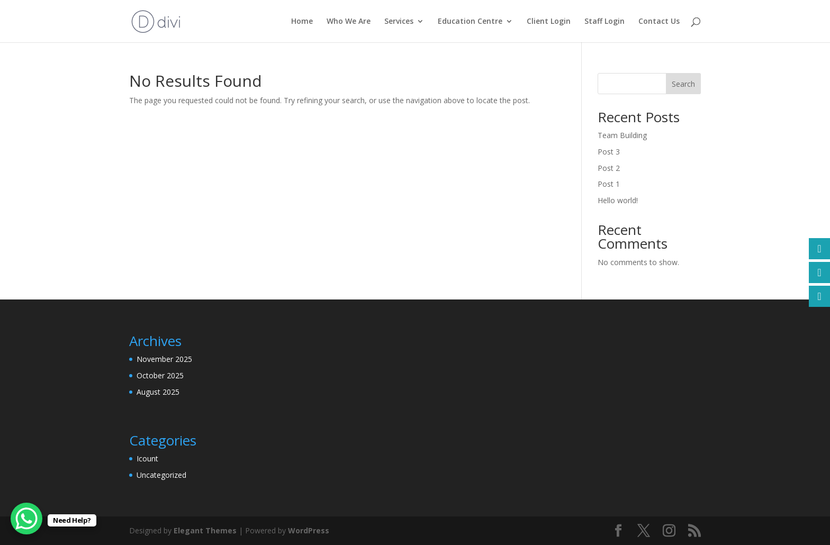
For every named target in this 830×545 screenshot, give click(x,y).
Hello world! (618, 200)
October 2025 (160, 375)
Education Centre (470, 21)
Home (302, 21)
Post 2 (609, 168)
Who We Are (349, 21)
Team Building (622, 135)
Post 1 (609, 184)
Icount (147, 458)
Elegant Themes (205, 530)
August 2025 (158, 392)
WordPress (308, 530)
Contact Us (659, 21)
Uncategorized (161, 475)
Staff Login (604, 21)
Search (683, 84)
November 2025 (164, 359)
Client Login (549, 21)
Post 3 (609, 152)
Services (398, 21)
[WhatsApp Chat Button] (26, 518)
